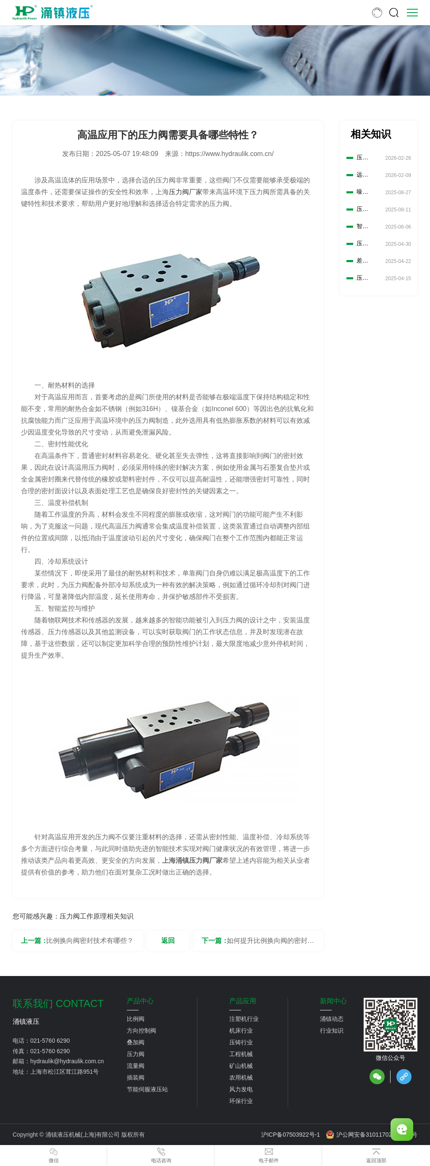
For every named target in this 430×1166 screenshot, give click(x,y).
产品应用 (242, 1001)
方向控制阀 (141, 1030)
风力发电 (241, 1089)
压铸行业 (241, 1042)
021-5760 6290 (50, 1040)
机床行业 (241, 1030)
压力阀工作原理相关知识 (97, 916)
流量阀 (135, 1065)
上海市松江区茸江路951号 (64, 1071)
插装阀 (135, 1077)
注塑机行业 (244, 1018)
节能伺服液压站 (147, 1089)
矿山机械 (241, 1065)
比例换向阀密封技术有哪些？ (90, 940)
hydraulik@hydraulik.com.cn (67, 1061)
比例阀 (135, 1018)
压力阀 (135, 1054)
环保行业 (241, 1101)
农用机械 (241, 1077)
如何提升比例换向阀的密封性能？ (270, 944)
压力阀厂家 (185, 191)
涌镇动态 (331, 1018)
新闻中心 (333, 1001)
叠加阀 (135, 1042)
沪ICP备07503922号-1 (290, 1134)
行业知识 (331, 1030)
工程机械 (241, 1054)
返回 (168, 940)
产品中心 (140, 1001)
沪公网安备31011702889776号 (371, 1134)
